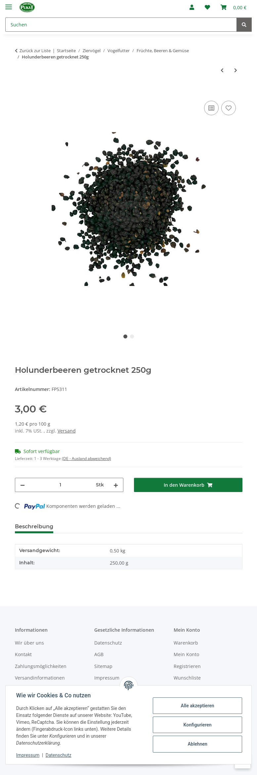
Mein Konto (186, 654)
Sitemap (103, 666)
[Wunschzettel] (207, 7)
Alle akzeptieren (197, 705)
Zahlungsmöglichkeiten (40, 666)
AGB (99, 654)
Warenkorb (186, 643)
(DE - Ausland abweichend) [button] (86, 458)
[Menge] (60, 485)
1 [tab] (125, 336)
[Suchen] (121, 25)
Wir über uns (29, 643)
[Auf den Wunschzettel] (228, 108)
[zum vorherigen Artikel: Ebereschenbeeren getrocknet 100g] (222, 70)
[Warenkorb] (233, 7)
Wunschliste (187, 678)
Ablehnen (197, 744)
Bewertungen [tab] (83, 526)
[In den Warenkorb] (20, 91)
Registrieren (187, 666)
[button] (191, 7)
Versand (67, 431)
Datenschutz (58, 755)
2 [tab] (132, 336)
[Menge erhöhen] (115, 485)
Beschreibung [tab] (34, 526)
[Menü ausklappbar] (8, 4)
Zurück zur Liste (35, 50)
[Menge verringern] (22, 485)
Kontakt (23, 654)
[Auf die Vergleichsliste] (211, 108)
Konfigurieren (197, 724)
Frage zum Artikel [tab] (136, 526)
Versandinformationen (40, 678)
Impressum (27, 755)
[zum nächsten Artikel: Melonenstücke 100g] (235, 70)
